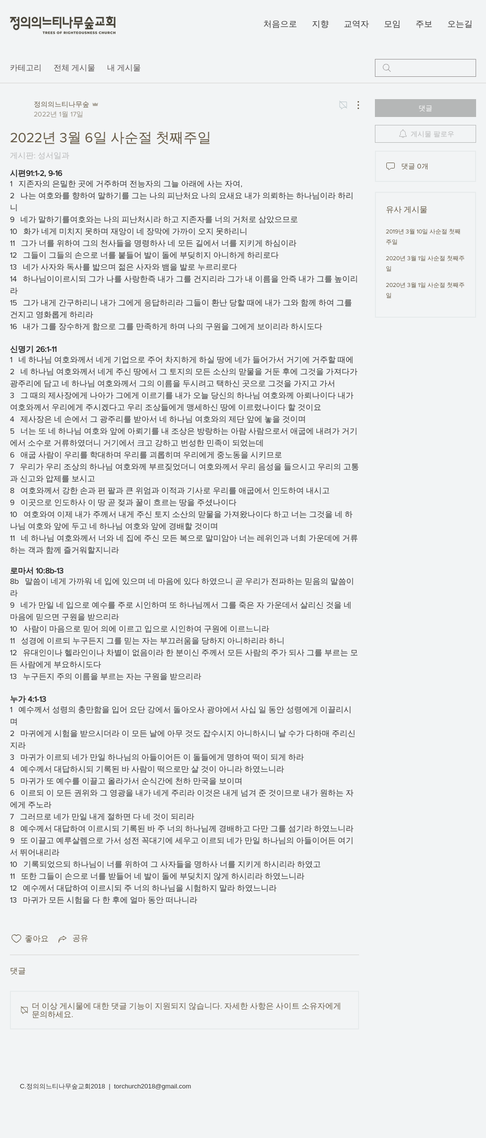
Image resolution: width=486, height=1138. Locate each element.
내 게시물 (124, 67)
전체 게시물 (74, 67)
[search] (425, 68)
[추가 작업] (353, 105)
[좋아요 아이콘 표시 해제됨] (16, 939)
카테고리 (26, 67)
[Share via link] (72, 939)
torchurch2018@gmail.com (152, 1086)
